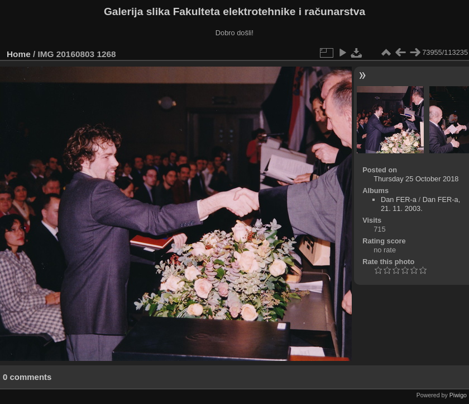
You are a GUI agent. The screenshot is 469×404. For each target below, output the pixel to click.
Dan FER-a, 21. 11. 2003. (420, 204)
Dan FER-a (399, 199)
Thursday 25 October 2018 (416, 179)
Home (19, 54)
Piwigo (458, 395)
